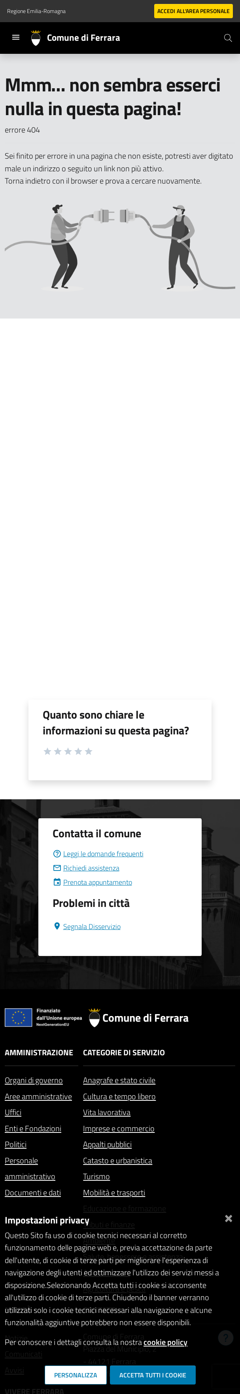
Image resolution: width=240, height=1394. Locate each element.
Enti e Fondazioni (33, 1128)
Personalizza (75, 1375)
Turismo (96, 1176)
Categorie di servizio (124, 1052)
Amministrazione (39, 1052)
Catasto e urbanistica (117, 1160)
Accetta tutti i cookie (152, 1375)
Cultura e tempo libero (119, 1096)
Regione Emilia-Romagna (36, 11)
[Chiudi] (228, 1217)
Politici (15, 1144)
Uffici (13, 1112)
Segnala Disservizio (87, 926)
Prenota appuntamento (92, 882)
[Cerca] (228, 38)
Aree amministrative (38, 1096)
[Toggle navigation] (16, 37)
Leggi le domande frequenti (98, 853)
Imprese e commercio (119, 1128)
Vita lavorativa (106, 1112)
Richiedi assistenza (86, 868)
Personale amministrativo (30, 1168)
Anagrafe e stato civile (119, 1080)
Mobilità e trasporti (114, 1192)
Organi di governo (34, 1080)
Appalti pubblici (107, 1144)
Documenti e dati (33, 1192)
